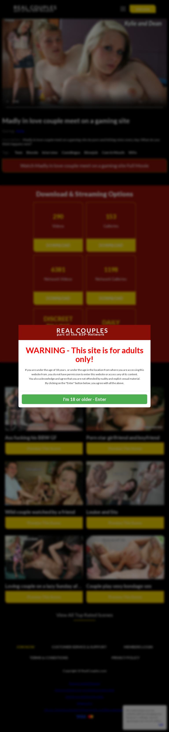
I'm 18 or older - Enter (84, 399)
